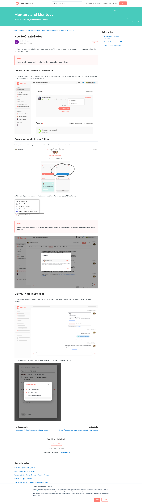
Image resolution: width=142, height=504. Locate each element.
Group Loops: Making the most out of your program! (32, 430)
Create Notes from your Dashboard (111, 37)
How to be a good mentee (23, 479)
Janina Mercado (25, 41)
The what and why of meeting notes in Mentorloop (31, 482)
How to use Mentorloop (50, 30)
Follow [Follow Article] (95, 43)
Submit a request (64, 452)
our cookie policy (37, 491)
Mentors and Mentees (32, 30)
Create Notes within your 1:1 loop (114, 42)
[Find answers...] (67, 3)
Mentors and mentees (93, 3)
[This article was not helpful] (59, 444)
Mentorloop (18, 30)
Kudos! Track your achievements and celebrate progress (78, 430)
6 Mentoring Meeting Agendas (24, 468)
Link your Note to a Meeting (112, 45)
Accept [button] (97, 499)
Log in (123, 3)
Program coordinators (110, 3)
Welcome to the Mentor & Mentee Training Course (31, 475)
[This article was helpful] (53, 444)
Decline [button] (105, 499)
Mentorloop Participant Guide (24, 471)
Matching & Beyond (67, 30)
